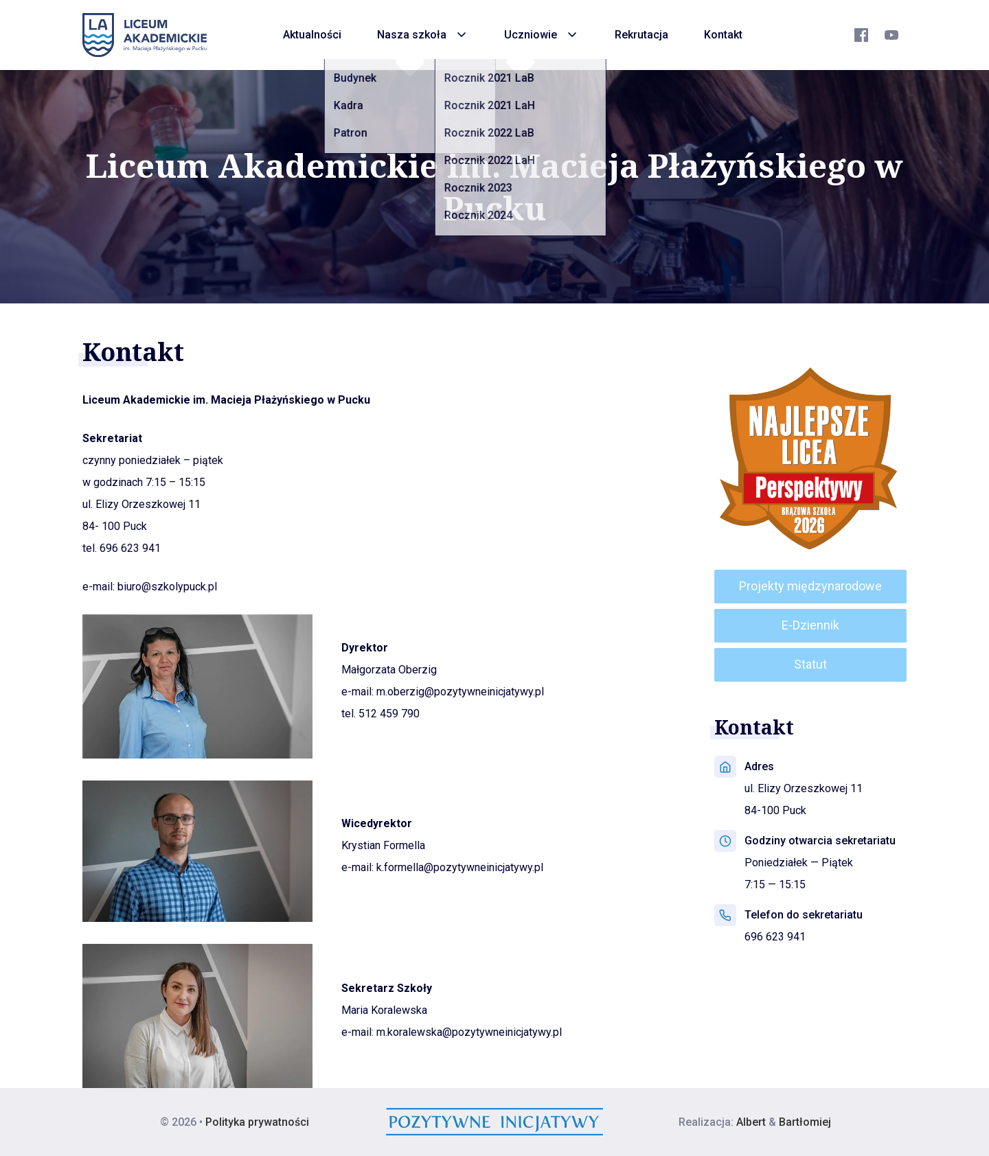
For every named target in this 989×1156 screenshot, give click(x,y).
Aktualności (312, 34)
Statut (810, 664)
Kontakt (723, 34)
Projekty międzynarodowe (810, 586)
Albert (751, 1122)
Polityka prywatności (257, 1122)
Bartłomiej (805, 1122)
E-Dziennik (810, 625)
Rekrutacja (641, 34)
